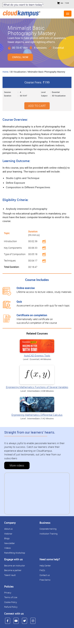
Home (5, 71)
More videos (17, 465)
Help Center (45, 565)
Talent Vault (10, 575)
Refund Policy (10, 606)
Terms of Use (10, 597)
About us (8, 528)
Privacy (7, 592)
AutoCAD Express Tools (37, 355)
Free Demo (45, 579)
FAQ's (42, 570)
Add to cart (37, 106)
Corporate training (48, 528)
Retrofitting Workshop (14, 552)
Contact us (45, 575)
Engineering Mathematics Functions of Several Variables (37, 387)
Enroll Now (20, 57)
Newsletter (9, 543)
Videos (7, 547)
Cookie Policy (10, 602)
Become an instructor (14, 565)
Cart (63, 3)
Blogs (7, 538)
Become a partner (12, 570)
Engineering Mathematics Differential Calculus (37, 414)
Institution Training (48, 533)
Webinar (8, 533)
